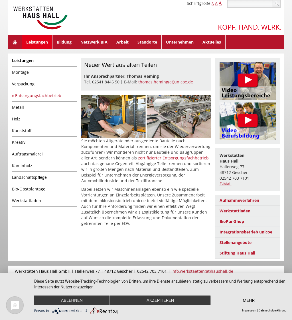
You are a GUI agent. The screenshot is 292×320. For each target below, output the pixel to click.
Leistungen (37, 42)
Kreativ (18, 142)
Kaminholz (22, 165)
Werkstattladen (26, 200)
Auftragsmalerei (27, 154)
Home (15, 42)
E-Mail (226, 183)
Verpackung (23, 84)
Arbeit (122, 42)
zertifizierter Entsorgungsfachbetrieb (173, 158)
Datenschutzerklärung (272, 310)
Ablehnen (72, 300)
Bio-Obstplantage (28, 189)
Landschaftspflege (29, 177)
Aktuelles (211, 42)
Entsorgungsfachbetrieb (38, 95)
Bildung (64, 42)
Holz (16, 119)
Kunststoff (21, 130)
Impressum (249, 310)
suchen (277, 4)
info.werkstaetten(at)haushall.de (202, 271)
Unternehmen (180, 42)
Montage (20, 72)
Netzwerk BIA (94, 42)
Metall (18, 107)
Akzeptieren (160, 300)
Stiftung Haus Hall (237, 253)
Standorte (147, 42)
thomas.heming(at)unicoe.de (165, 82)
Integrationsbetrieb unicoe (246, 232)
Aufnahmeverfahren (239, 200)
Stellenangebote (236, 242)
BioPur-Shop (232, 221)
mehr (249, 300)
